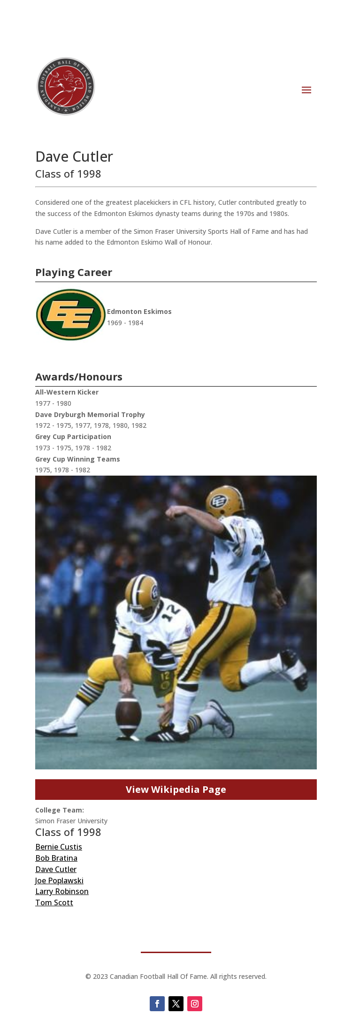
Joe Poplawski (59, 880)
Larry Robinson (62, 891)
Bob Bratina (56, 858)
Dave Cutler (56, 869)
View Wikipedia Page (176, 789)
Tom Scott (54, 902)
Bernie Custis (58, 847)
